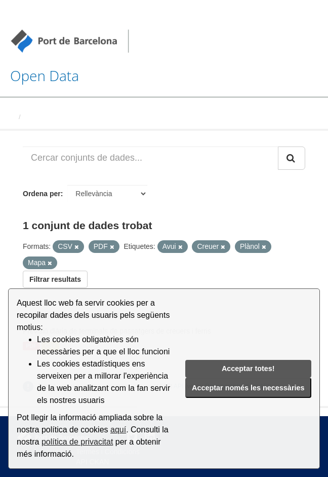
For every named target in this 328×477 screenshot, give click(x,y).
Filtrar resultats (55, 279)
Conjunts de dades (54, 117)
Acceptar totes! (248, 368)
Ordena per (42, 194)
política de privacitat (77, 441)
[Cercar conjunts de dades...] (150, 158)
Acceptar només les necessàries (248, 388)
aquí (118, 429)
